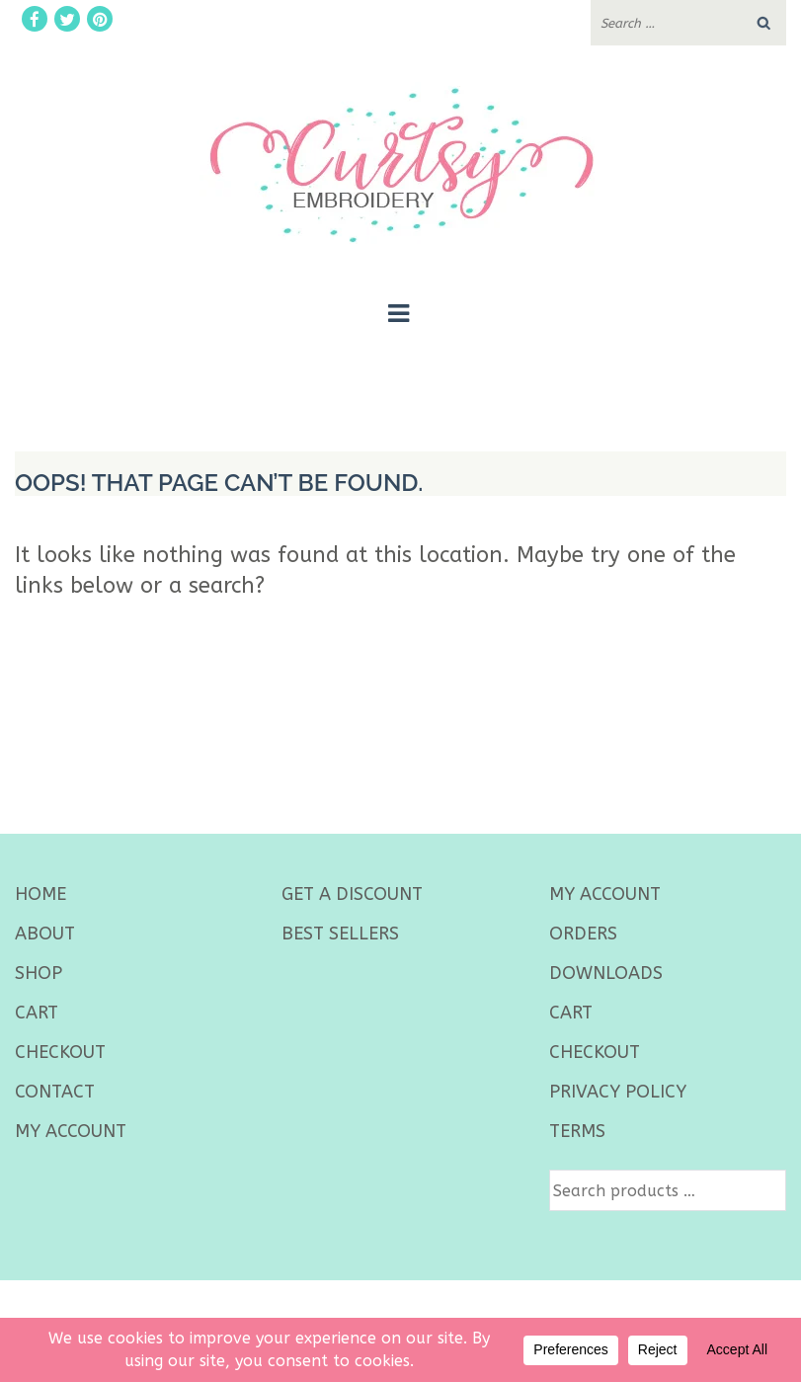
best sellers (340, 933)
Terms (577, 1131)
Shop (38, 973)
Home (40, 894)
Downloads (606, 973)
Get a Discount (352, 894)
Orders (583, 933)
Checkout (60, 1052)
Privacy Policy (617, 1091)
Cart (36, 1012)
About (45, 933)
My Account (70, 1131)
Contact (55, 1091)
